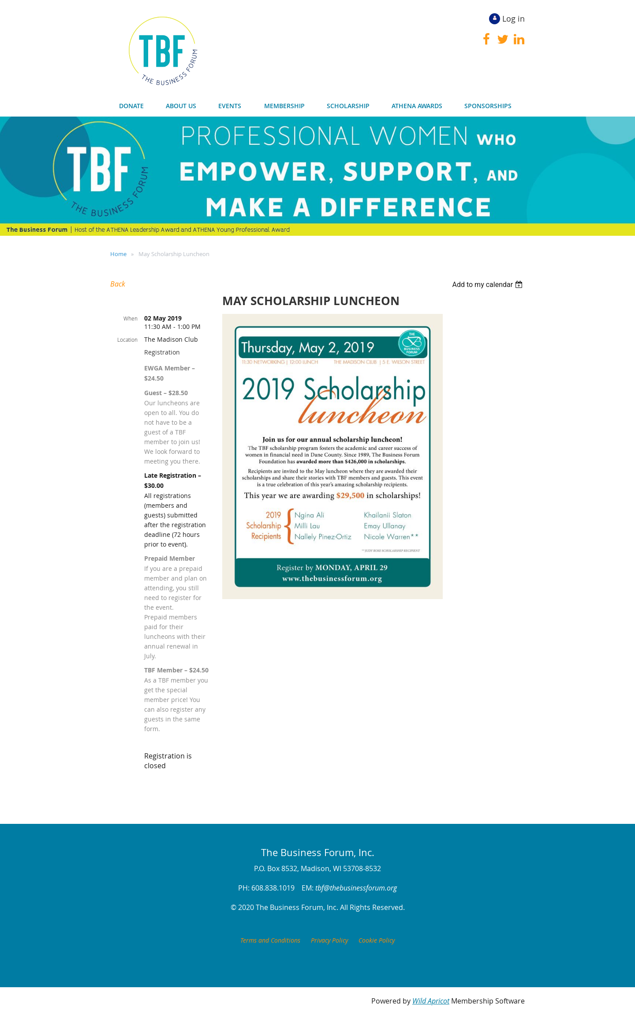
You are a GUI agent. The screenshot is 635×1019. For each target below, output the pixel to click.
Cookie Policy (377, 940)
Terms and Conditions (270, 940)
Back (117, 284)
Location (127, 339)
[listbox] (488, 284)
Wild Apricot (430, 1001)
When (130, 318)
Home (118, 254)
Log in (513, 18)
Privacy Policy (329, 940)
